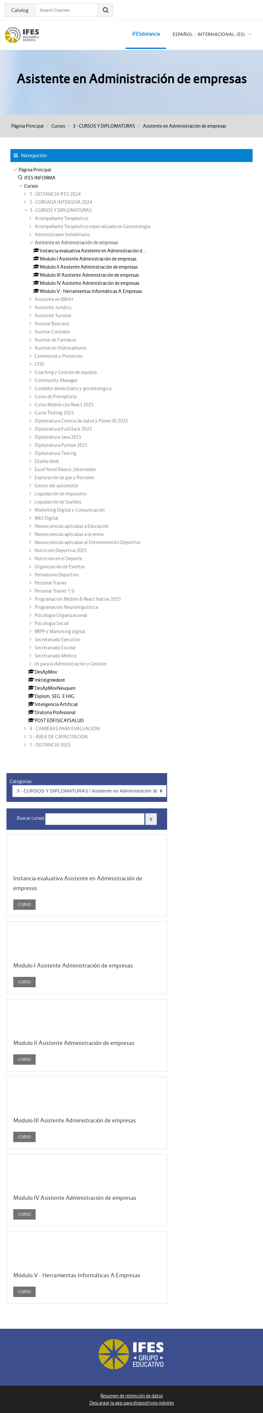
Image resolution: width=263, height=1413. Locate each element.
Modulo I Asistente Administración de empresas (73, 965)
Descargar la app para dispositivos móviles (131, 1403)
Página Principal (27, 126)
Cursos (58, 126)
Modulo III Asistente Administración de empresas (74, 1120)
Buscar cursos (30, 818)
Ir (151, 819)
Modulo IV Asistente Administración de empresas (74, 1197)
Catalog (20, 10)
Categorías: (21, 781)
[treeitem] (131, 169)
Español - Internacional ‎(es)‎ (209, 34)
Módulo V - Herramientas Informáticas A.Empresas (76, 1275)
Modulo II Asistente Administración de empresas (73, 1043)
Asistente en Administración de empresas (184, 126)
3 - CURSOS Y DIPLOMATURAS (104, 126)
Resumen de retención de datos (131, 1396)
